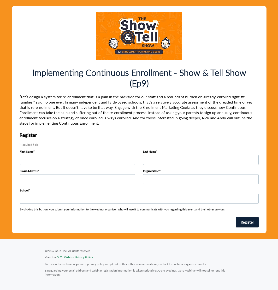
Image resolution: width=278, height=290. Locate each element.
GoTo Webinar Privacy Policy (75, 257)
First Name (26, 151)
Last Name (149, 151)
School (24, 190)
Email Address (28, 171)
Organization (151, 171)
